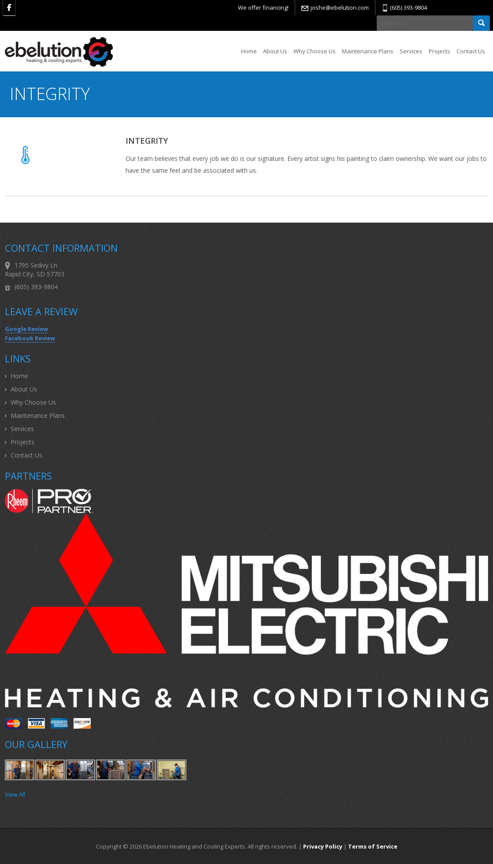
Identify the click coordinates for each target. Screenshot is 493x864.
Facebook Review (30, 338)
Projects (439, 51)
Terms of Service (372, 846)
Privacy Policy (322, 846)
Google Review (26, 329)
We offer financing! (263, 7)
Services (411, 51)
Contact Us (470, 51)
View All (15, 794)
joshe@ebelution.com (340, 7)
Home (249, 51)
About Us (275, 51)
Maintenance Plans (367, 51)
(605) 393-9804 (408, 7)
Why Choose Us (314, 51)
